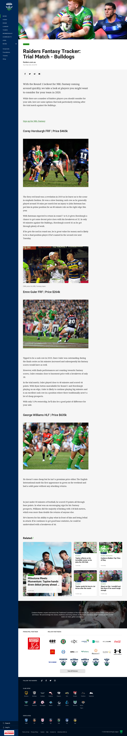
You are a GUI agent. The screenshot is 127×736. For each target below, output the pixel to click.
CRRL (5, 40)
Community (7, 37)
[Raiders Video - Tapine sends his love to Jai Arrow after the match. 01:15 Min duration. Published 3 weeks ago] (85, 583)
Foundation (6, 52)
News (5, 16)
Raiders (26, 44)
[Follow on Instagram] (55, 680)
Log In (6, 727)
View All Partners (73, 671)
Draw (5, 23)
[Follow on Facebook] (46, 680)
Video (5, 19)
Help (47, 732)
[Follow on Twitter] (50, 680)
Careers (42, 732)
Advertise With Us (62, 732)
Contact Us (53, 732)
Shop (4, 59)
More (10, 44)
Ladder (5, 26)
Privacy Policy (34, 732)
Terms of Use (25, 732)
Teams (5, 30)
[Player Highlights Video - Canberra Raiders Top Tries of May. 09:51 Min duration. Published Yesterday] (110, 555)
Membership (8, 33)
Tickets (5, 56)
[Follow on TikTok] (42, 680)
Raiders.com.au (29, 62)
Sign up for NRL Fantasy (34, 121)
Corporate (6, 49)
